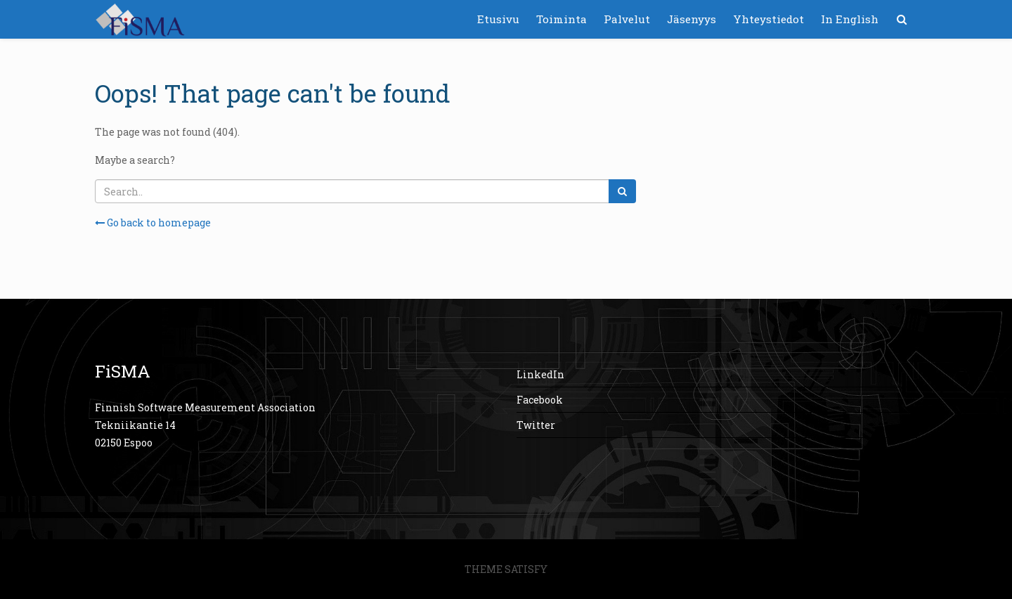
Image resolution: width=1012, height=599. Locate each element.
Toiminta (561, 19)
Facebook (540, 399)
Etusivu (498, 19)
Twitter (536, 425)
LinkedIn (540, 374)
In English (849, 19)
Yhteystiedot (768, 19)
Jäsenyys (691, 19)
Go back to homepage (153, 222)
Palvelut (627, 19)
